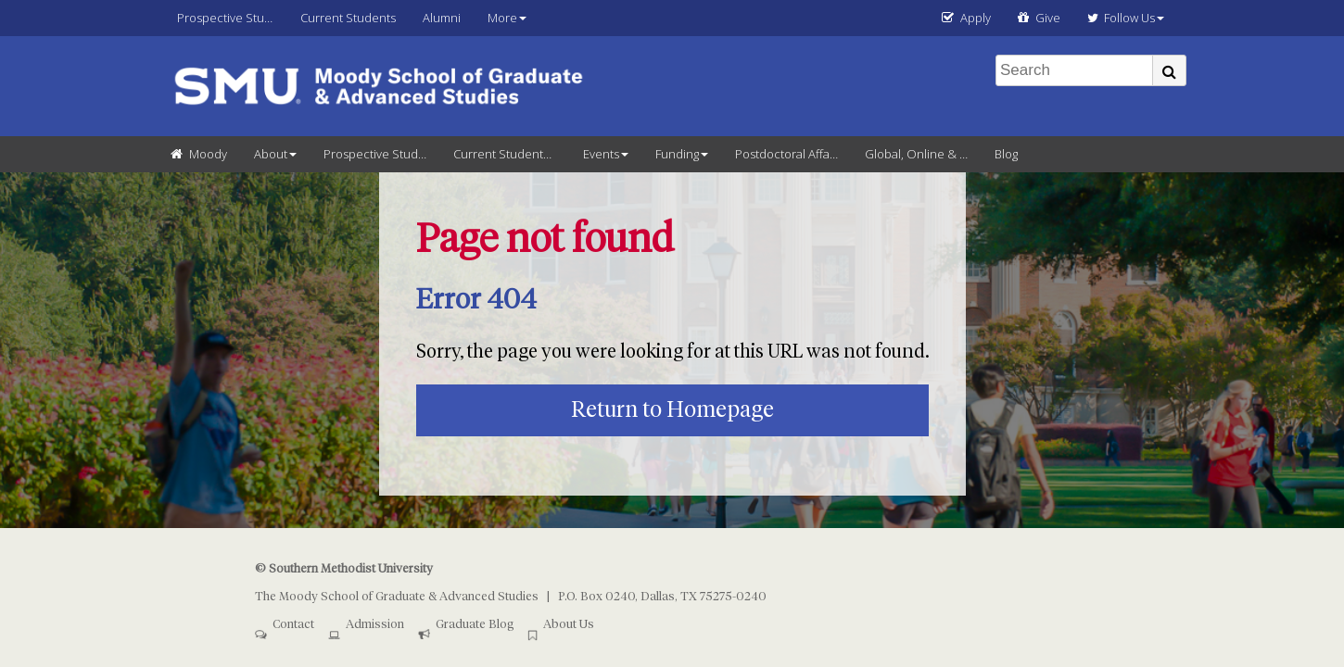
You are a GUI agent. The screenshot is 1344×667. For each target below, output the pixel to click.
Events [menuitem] (601, 153)
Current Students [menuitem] (348, 17)
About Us (568, 625)
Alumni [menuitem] (442, 17)
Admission (375, 625)
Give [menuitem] (1047, 17)
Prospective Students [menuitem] (232, 17)
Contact (293, 625)
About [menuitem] (270, 153)
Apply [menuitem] (975, 17)
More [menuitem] (502, 17)
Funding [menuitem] (677, 153)
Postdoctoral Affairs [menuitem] (789, 153)
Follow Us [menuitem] (1121, 17)
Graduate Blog (475, 625)
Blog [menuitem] (1006, 153)
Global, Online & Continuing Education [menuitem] (923, 153)
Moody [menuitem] (208, 153)
